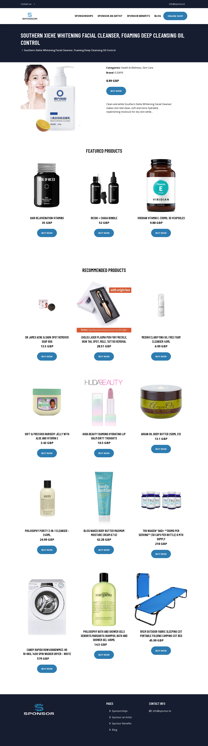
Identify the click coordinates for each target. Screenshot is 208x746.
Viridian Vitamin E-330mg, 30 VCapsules (161, 218)
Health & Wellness (131, 67)
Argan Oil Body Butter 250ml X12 (161, 434)
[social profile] (34, 4)
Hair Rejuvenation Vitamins (47, 218)
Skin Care (148, 67)
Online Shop (175, 15)
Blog (157, 16)
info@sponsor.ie (177, 4)
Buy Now (116, 90)
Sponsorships (84, 16)
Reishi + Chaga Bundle (104, 218)
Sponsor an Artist (110, 16)
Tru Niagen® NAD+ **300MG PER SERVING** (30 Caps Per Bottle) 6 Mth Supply (161, 535)
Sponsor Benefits (138, 16)
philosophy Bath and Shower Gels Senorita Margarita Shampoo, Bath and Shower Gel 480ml (104, 636)
